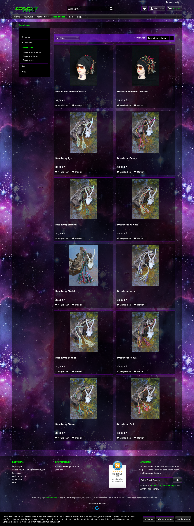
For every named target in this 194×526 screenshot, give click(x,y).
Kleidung (26, 37)
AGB (14, 482)
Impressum (17, 466)
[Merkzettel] (144, 8)
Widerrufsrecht (19, 476)
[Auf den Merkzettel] (77, 105)
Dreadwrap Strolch (65, 291)
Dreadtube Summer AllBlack (70, 91)
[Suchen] (111, 8)
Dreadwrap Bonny (127, 158)
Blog (24, 71)
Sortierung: (139, 37)
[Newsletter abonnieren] (177, 480)
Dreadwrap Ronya (127, 357)
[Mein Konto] (156, 8)
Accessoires (27, 42)
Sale (23, 66)
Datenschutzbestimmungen (163, 485)
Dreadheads (27, 47)
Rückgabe (16, 473)
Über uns (59, 469)
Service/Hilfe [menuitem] (173, 2)
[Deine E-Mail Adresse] (156, 480)
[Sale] (71, 16)
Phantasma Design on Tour (67, 466)
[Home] (17, 16)
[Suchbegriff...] (90, 8)
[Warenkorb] (174, 8)
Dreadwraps (28, 60)
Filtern (61, 38)
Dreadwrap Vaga (126, 291)
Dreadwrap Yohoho (65, 357)
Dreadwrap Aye (63, 158)
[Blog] (79, 16)
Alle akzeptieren (165, 519)
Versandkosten (51, 498)
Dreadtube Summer (32, 52)
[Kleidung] (28, 16)
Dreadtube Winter (31, 56)
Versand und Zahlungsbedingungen (28, 469)
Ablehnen (148, 519)
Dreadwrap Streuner (66, 224)
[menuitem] (90, 8)
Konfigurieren (183, 519)
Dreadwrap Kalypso (127, 224)
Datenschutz (17, 479)
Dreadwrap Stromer (66, 424)
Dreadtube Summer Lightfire (132, 91)
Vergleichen (62, 105)
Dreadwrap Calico (126, 424)
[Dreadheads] (59, 16)
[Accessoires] (43, 16)
